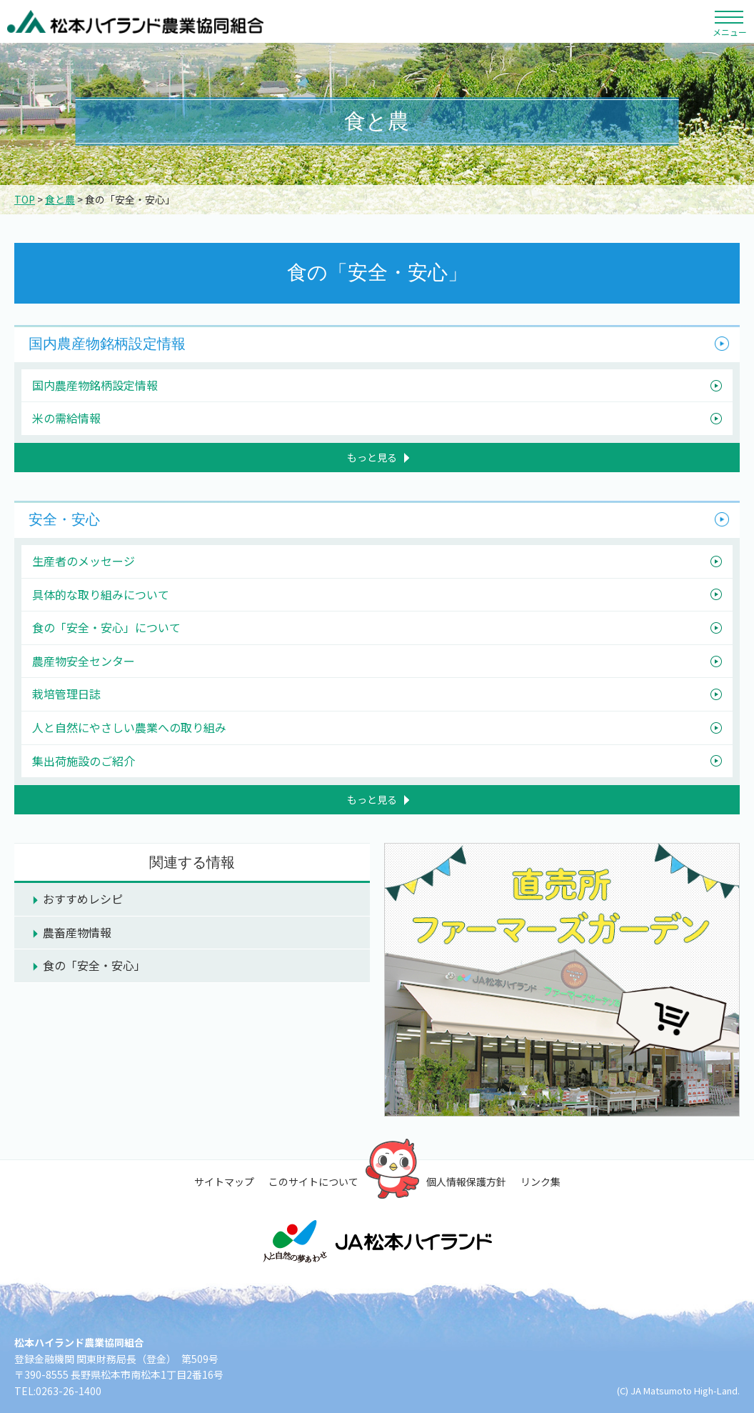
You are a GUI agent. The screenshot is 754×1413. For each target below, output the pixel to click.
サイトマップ (224, 1181)
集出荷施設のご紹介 (83, 760)
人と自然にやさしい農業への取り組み (129, 727)
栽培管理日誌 (66, 693)
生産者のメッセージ (83, 560)
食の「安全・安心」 (94, 965)
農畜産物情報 (77, 932)
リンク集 (541, 1181)
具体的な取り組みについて (100, 594)
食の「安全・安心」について (106, 627)
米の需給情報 (66, 417)
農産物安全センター (83, 660)
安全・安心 (64, 519)
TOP (24, 199)
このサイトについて (313, 1181)
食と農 (60, 199)
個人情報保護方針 (466, 1181)
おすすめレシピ (83, 898)
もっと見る (378, 457)
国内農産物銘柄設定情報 (107, 343)
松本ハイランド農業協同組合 (135, 21)
